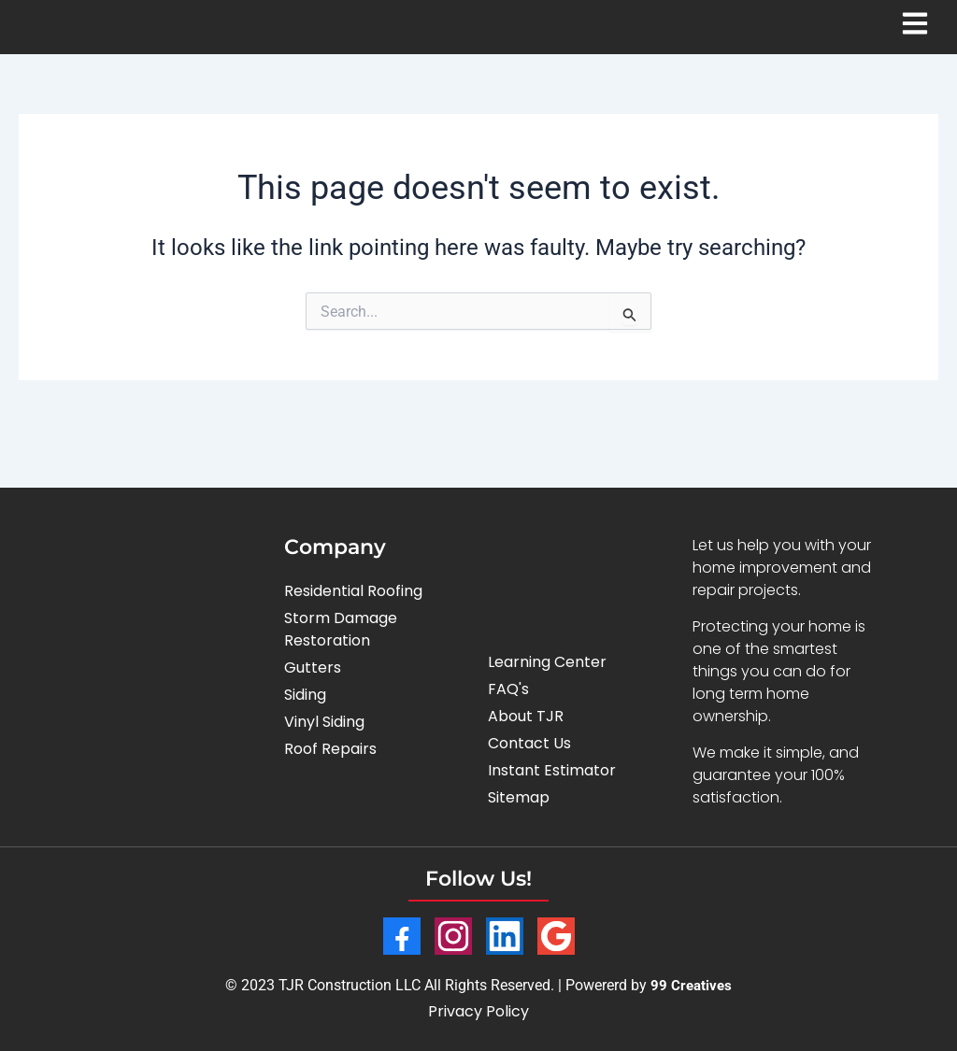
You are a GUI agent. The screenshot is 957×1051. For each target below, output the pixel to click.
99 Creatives (692, 985)
